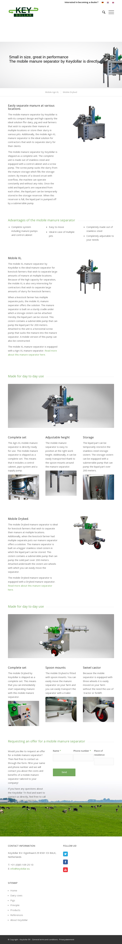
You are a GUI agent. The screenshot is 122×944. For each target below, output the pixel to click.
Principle (15, 905)
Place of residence (99, 752)
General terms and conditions (45, 939)
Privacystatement (66, 939)
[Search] (102, 12)
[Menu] (109, 12)
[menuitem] (102, 3)
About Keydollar (19, 920)
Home (13, 890)
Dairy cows (16, 895)
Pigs (12, 900)
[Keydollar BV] (23, 12)
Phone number (82, 750)
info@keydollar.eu (20, 868)
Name (57, 750)
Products (15, 910)
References (16, 915)
